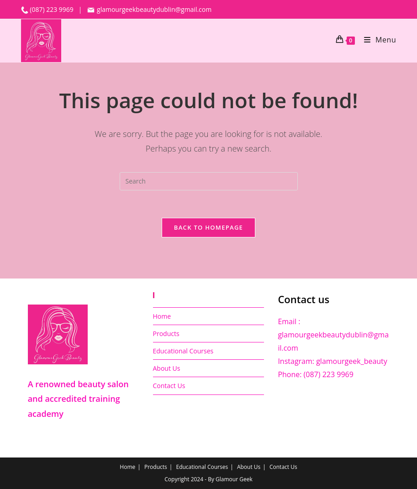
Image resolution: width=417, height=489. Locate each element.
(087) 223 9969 (52, 9)
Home (162, 316)
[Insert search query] (209, 181)
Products (166, 333)
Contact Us (169, 385)
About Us (166, 368)
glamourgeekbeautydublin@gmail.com (149, 9)
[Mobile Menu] (376, 40)
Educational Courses (183, 351)
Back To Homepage (208, 227)
